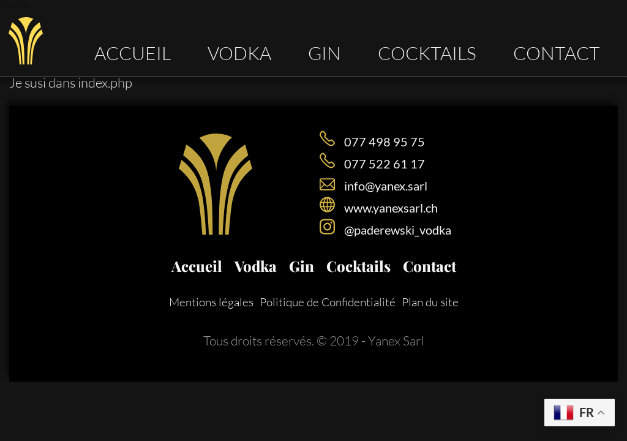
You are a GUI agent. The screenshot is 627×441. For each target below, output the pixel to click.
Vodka (239, 53)
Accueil (132, 53)
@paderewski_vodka (397, 229)
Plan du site (430, 302)
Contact (556, 53)
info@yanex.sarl (385, 185)
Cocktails (427, 53)
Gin (324, 53)
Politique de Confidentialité (328, 302)
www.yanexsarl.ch (391, 207)
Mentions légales (211, 302)
